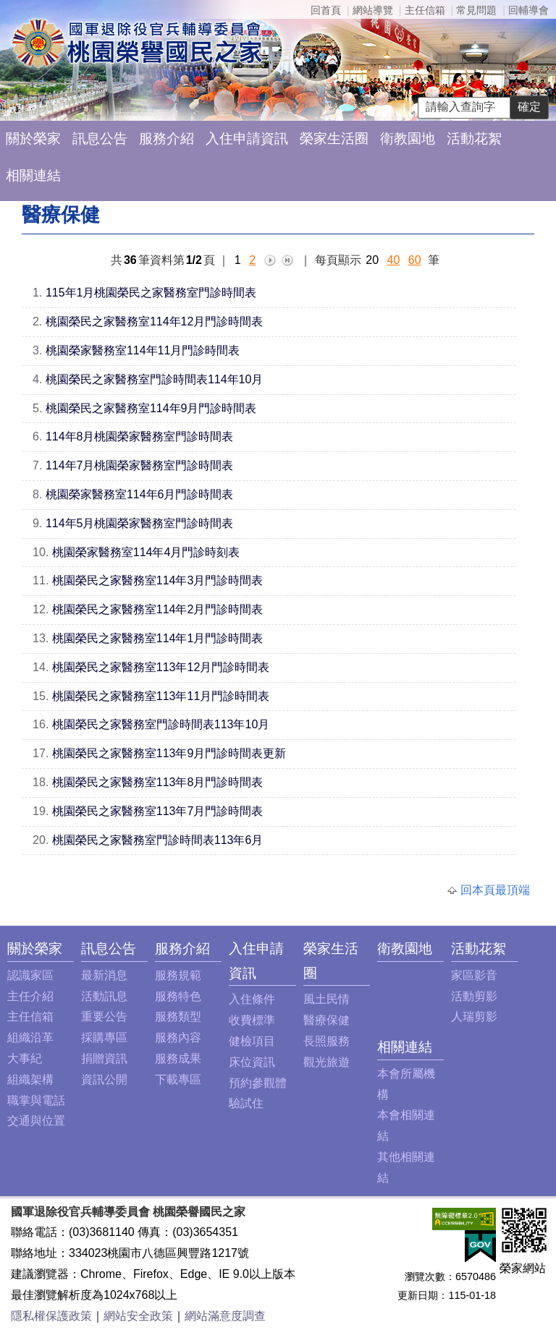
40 (393, 260)
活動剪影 (474, 996)
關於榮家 (33, 138)
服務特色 (178, 996)
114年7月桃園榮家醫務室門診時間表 (140, 465)
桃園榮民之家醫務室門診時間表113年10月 (161, 724)
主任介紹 (30, 996)
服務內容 (178, 1037)
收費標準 (252, 1020)
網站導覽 (373, 10)
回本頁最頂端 (495, 890)
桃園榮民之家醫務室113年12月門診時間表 (161, 667)
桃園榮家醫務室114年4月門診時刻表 (146, 552)
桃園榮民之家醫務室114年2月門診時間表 (158, 609)
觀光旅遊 (326, 1062)
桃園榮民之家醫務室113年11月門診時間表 (161, 696)
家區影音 (474, 975)
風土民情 (326, 999)
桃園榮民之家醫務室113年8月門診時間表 (158, 782)
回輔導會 (528, 10)
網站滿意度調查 (225, 1316)
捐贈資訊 (104, 1058)
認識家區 (30, 975)
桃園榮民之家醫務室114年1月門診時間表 (158, 638)
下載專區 (178, 1079)
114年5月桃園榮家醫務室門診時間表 (140, 523)
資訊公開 (104, 1079)
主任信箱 (425, 10)
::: (11, 948)
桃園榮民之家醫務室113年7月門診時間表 (158, 811)
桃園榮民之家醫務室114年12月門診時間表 (155, 321)
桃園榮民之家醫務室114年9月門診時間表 (151, 408)
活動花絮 (474, 138)
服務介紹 (166, 138)
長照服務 (326, 1041)
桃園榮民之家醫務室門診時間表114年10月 (155, 379)
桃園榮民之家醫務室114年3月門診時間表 (158, 580)
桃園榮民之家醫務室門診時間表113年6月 (158, 840)
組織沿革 (30, 1037)
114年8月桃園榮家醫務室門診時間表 (140, 436)
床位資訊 (252, 1062)
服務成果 (178, 1058)
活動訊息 (104, 996)
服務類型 (178, 1016)
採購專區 (104, 1037)
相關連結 (33, 175)
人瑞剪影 (474, 1016)
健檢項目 (252, 1041)
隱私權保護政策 (51, 1316)
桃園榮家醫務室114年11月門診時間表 (143, 350)
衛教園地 (407, 138)
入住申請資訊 (247, 138)
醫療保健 (326, 1020)
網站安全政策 (138, 1316)
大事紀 (24, 1058)
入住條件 (252, 999)
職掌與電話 (36, 1100)
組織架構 (30, 1079)
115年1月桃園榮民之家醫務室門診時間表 (151, 292)
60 (414, 260)
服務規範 (178, 975)
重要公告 (104, 1016)
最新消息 (104, 975)
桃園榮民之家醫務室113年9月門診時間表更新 (169, 753)
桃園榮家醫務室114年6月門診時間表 (140, 494)
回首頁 (326, 10)
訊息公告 (99, 138)
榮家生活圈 (334, 138)
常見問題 (476, 10)
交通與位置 (36, 1120)
